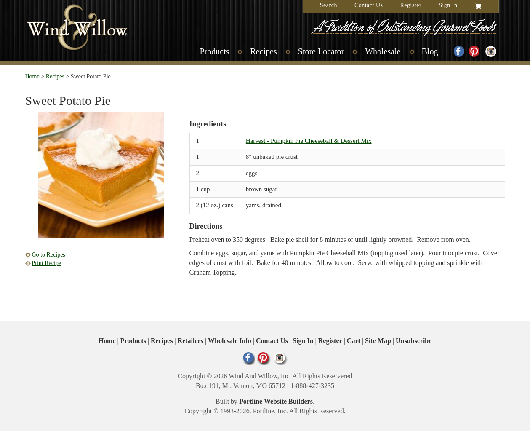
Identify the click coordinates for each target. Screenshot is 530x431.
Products (214, 51)
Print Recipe (46, 263)
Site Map (378, 340)
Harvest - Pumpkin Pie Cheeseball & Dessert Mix (309, 140)
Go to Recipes (48, 255)
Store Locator (321, 51)
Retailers (190, 340)
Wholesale (382, 51)
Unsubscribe (413, 340)
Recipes (263, 51)
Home (32, 76)
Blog (430, 51)
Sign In (448, 5)
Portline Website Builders (276, 401)
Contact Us (368, 5)
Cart (353, 340)
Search (328, 5)
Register (411, 5)
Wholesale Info (229, 340)
